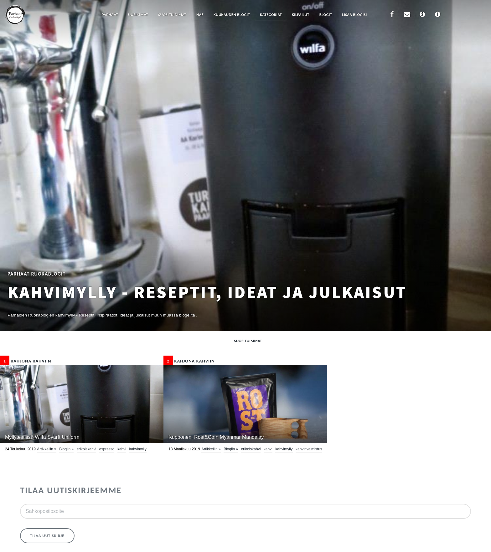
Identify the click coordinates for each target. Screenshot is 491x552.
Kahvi (121, 449)
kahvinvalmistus (309, 449)
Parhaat (110, 14)
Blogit (325, 14)
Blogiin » (66, 449)
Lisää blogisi (354, 14)
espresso (107, 449)
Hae (200, 14)
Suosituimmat (172, 14)
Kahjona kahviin (25, 361)
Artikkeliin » (46, 449)
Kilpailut (300, 14)
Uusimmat (138, 14)
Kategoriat (271, 14)
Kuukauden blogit (232, 14)
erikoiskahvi (86, 449)
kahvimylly (137, 449)
